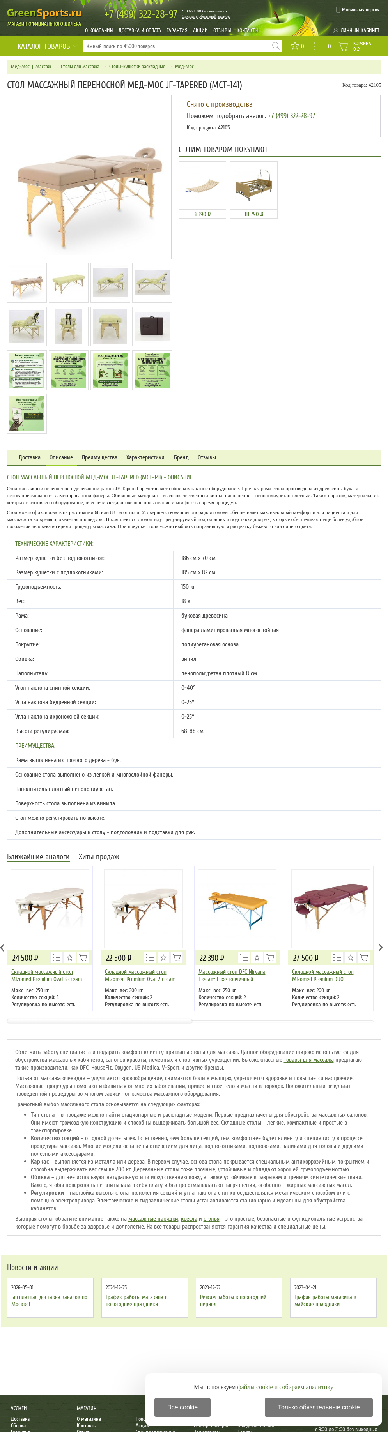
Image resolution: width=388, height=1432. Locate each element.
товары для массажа (309, 1060)
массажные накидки (153, 1219)
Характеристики (145, 457)
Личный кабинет (360, 30)
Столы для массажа (80, 67)
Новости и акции (32, 1267)
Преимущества (99, 457)
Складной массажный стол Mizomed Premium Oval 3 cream (46, 975)
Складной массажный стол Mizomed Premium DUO (323, 975)
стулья (212, 1219)
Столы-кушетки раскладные (137, 67)
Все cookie (182, 1407)
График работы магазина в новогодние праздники (137, 1301)
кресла (189, 1219)
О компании (99, 30)
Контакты (248, 30)
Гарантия (177, 30)
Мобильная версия (360, 10)
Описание (61, 457)
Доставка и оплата (140, 30)
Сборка (18, 1425)
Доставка (30, 457)
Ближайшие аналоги (38, 857)
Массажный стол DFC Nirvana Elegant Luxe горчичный (232, 975)
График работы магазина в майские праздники (325, 1301)
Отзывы (222, 30)
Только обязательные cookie (319, 1407)
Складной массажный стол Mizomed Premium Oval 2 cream (140, 975)
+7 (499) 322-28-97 (291, 115)
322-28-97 (141, 14)
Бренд (181, 457)
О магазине (89, 1419)
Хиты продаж (99, 857)
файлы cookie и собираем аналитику (285, 1387)
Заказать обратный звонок (206, 16)
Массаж (43, 67)
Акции (200, 30)
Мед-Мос (20, 67)
